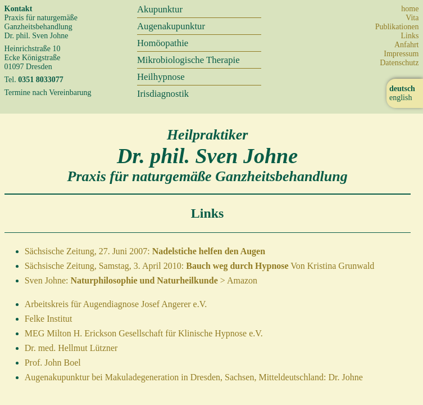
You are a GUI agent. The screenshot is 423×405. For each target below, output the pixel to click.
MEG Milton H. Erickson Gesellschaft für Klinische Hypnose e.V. (144, 333)
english (400, 97)
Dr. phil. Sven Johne (207, 156)
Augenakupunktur (171, 26)
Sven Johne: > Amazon (141, 280)
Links (410, 36)
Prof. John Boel (53, 362)
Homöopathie (162, 43)
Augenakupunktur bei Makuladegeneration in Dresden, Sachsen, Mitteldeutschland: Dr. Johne (194, 377)
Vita (412, 18)
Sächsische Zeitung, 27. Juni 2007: (145, 251)
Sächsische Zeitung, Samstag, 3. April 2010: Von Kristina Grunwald (200, 266)
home (410, 8)
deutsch (402, 88)
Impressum (401, 54)
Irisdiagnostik (163, 93)
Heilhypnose (161, 76)
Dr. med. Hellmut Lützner (71, 348)
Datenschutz (399, 62)
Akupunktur (160, 9)
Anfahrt (406, 44)
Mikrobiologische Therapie (188, 60)
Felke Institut (48, 318)
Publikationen (397, 26)
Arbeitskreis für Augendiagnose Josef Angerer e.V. (116, 304)
